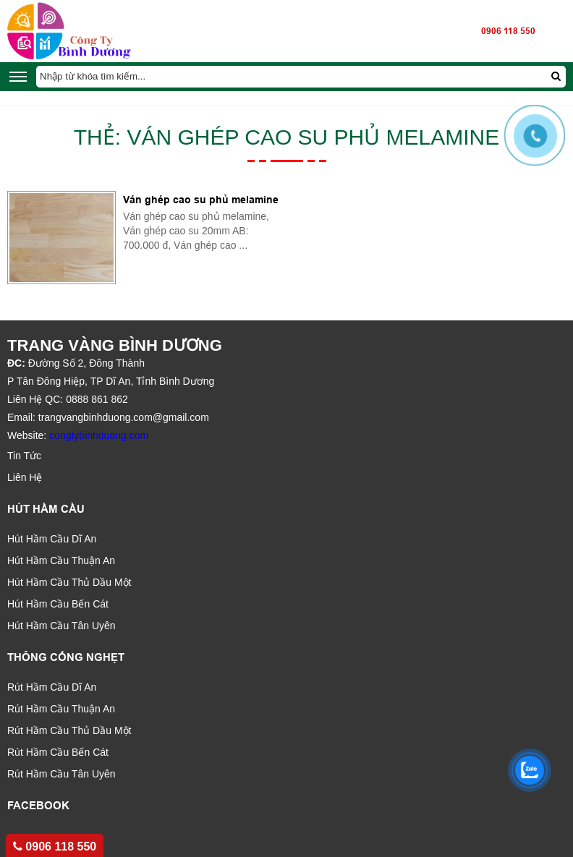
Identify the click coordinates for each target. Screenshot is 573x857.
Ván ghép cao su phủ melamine (201, 199)
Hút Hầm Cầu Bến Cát (58, 604)
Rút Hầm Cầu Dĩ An (51, 687)
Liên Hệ (24, 477)
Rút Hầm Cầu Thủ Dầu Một (69, 730)
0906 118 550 (508, 31)
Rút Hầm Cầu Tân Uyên (61, 774)
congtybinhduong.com (98, 435)
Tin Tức (24, 455)
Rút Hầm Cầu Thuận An (61, 709)
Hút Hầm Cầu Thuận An (61, 560)
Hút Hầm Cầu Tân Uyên (61, 625)
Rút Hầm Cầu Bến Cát (58, 752)
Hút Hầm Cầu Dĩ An (51, 539)
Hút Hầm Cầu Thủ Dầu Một (69, 582)
